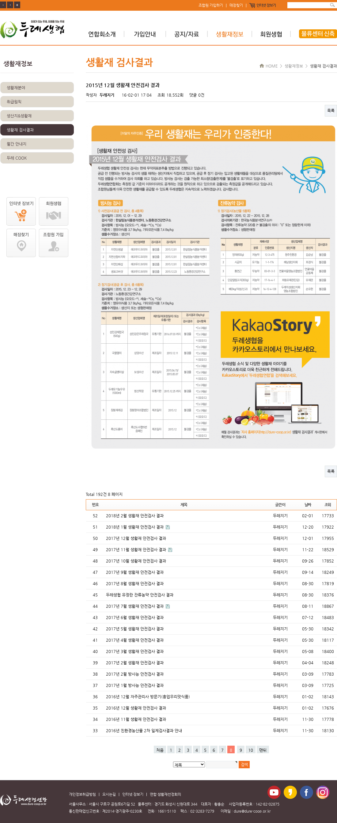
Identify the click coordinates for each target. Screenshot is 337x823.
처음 (160, 750)
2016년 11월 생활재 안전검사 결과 (136, 719)
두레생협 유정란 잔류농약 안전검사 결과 (139, 594)
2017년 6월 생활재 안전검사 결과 (135, 617)
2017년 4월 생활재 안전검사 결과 (135, 640)
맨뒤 (263, 750)
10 (250, 750)
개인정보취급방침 (82, 794)
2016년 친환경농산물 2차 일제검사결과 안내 (144, 730)
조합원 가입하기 (211, 5)
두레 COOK (17, 158)
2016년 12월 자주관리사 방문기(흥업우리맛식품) (148, 696)
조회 (327, 504)
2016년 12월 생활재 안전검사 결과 (136, 708)
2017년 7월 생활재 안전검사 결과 (135, 606)
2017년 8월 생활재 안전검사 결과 (135, 583)
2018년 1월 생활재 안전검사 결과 (135, 527)
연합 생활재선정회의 (165, 794)
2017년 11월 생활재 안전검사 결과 (136, 549)
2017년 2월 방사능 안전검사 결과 (135, 674)
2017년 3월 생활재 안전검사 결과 (135, 651)
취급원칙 (14, 101)
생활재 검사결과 (20, 129)
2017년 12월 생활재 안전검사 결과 (136, 538)
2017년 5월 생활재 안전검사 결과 (135, 628)
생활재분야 (16, 87)
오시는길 (109, 794)
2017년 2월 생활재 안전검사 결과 (135, 662)
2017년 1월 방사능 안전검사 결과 (135, 685)
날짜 (308, 504)
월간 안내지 (16, 144)
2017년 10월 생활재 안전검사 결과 (136, 561)
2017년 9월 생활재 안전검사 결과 (135, 572)
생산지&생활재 (19, 115)
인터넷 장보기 (266, 5)
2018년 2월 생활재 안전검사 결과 (135, 515)
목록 (331, 110)
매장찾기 (236, 5)
